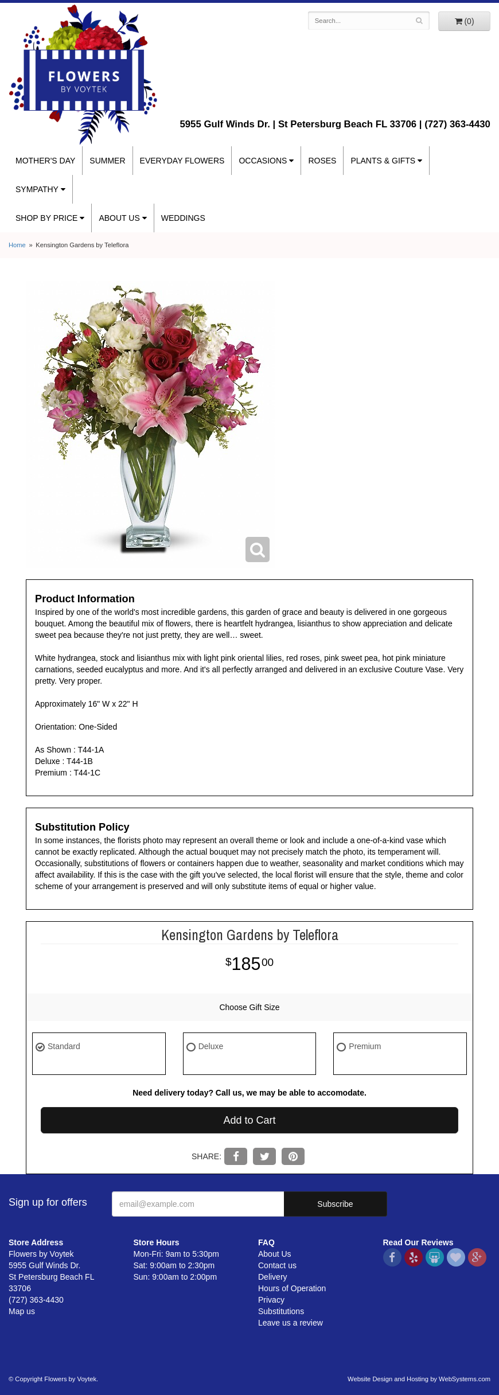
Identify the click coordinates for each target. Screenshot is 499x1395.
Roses (322, 160)
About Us (119, 218)
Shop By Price (46, 218)
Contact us (277, 1265)
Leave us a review (290, 1322)
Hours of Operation (292, 1288)
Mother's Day (45, 160)
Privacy (271, 1299)
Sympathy (37, 189)
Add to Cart (249, 1120)
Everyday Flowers (182, 160)
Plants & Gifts (382, 160)
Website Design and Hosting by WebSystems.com (419, 1378)
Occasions (263, 160)
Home (17, 244)
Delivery (272, 1276)
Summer (107, 160)
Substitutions (281, 1311)
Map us (22, 1311)
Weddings (183, 218)
